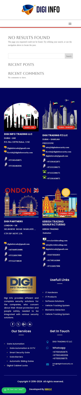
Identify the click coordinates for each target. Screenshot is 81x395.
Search (68, 57)
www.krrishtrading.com (57, 240)
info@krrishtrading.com (56, 245)
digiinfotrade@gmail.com (57, 249)
